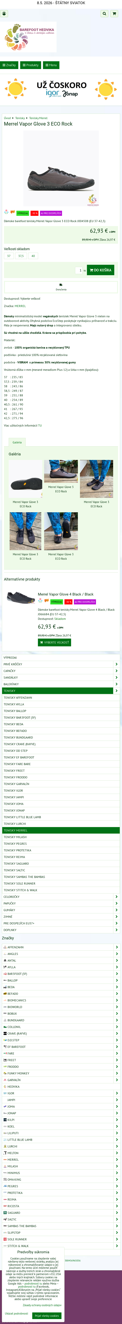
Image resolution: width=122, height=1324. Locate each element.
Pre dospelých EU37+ (62, 923)
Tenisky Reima (14, 857)
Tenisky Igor (13, 790)
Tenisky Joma (13, 804)
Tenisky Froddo (15, 777)
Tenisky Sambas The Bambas (24, 877)
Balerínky (62, 684)
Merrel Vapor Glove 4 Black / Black (66, 594)
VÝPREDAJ (10, 657)
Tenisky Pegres (15, 843)
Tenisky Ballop (15, 711)
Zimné (62, 916)
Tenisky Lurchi (15, 824)
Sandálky (62, 677)
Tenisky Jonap (14, 810)
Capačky (62, 671)
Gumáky (62, 910)
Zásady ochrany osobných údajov (42, 1305)
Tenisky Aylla (14, 704)
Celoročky (62, 896)
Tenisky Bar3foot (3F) (20, 717)
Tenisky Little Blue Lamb (22, 817)
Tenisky (62, 691)
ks (81, 270)
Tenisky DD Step (16, 751)
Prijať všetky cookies (47, 1316)
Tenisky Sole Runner (19, 883)
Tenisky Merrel (15, 830)
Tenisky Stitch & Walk (20, 890)
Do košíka (100, 270)
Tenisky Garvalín (16, 784)
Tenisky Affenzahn (18, 697)
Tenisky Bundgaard (18, 737)
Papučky (62, 903)
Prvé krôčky (62, 664)
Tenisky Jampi (14, 797)
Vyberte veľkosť (54, 642)
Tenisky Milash (15, 837)
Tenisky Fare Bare (17, 764)
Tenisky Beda (13, 724)
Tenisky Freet (14, 770)
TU (40, 425)
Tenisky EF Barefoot (19, 757)
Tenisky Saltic (14, 870)
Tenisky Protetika (17, 850)
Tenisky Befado (15, 731)
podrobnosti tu (33, 1283)
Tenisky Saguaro (16, 863)
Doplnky (62, 930)
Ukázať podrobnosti (16, 1313)
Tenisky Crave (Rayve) (19, 744)
